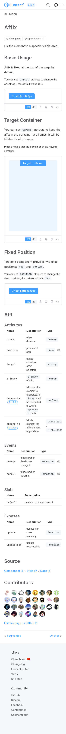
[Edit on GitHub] (46, 107)
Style (32, 571)
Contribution (19, 709)
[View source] (57, 107)
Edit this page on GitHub (21, 623)
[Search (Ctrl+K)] (48, 5)
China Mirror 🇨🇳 (20, 659)
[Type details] (58, 350)
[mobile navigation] (62, 5)
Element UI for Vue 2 (20, 671)
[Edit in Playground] (40, 107)
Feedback (17, 704)
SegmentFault (19, 714)
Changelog (18, 664)
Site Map (16, 678)
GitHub (15, 695)
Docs (45, 571)
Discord (16, 699)
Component (13, 571)
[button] (51, 107)
